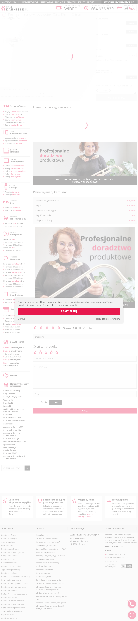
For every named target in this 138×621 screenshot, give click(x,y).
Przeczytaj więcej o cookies (65, 305)
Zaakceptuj (69, 311)
